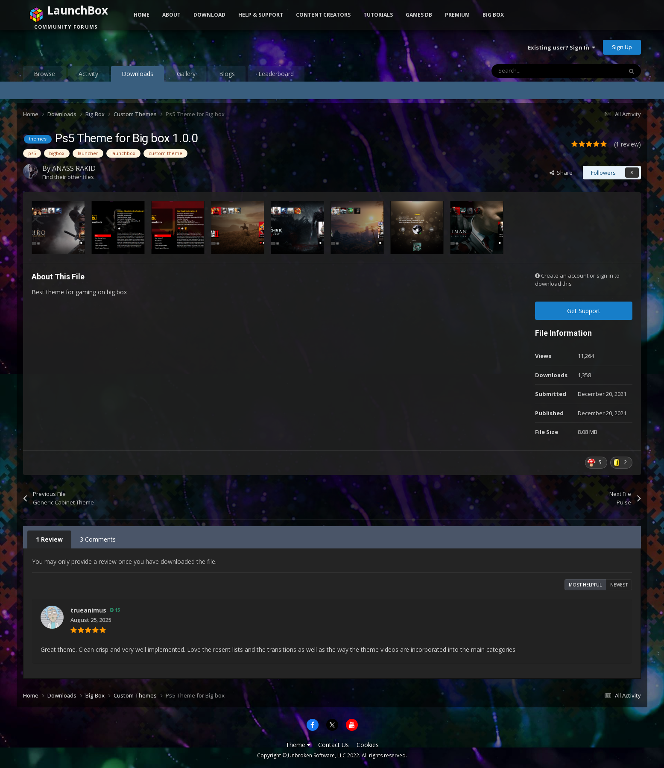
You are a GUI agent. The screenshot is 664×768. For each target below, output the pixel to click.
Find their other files (68, 177)
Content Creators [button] (323, 14)
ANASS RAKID (74, 168)
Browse (44, 74)
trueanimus (88, 610)
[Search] (538, 71)
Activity (88, 74)
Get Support (583, 311)
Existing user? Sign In (561, 47)
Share (561, 172)
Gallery (186, 74)
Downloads (137, 76)
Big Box (493, 14)
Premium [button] (457, 14)
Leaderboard (276, 74)
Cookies (368, 745)
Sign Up (622, 47)
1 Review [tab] (49, 539)
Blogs (227, 74)
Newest (619, 585)
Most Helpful (585, 585)
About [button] (171, 14)
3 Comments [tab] (98, 539)
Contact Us (333, 745)
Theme (298, 745)
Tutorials (378, 14)
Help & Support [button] (260, 14)
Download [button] (209, 14)
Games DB (419, 14)
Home (141, 14)
